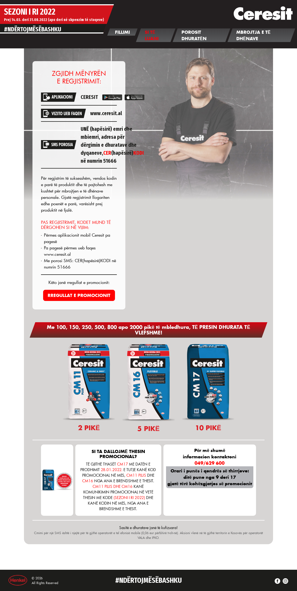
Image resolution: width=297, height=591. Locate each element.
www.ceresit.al (106, 113)
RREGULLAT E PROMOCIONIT (79, 295)
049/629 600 (210, 463)
